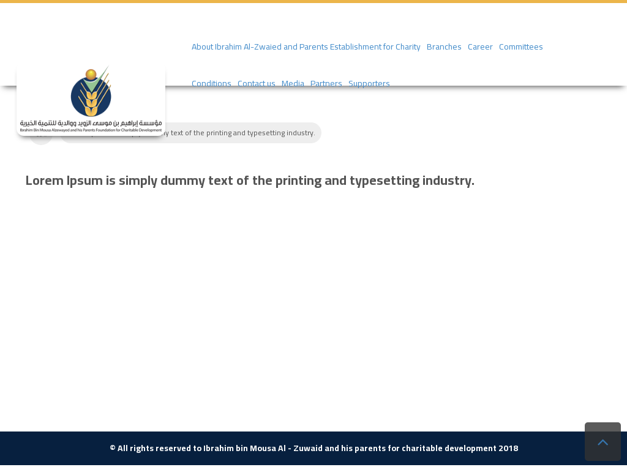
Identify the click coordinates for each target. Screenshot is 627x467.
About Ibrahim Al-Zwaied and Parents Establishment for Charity (306, 46)
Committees (521, 46)
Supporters (369, 83)
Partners (326, 83)
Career (480, 46)
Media (293, 83)
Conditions (211, 83)
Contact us (257, 83)
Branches (444, 46)
